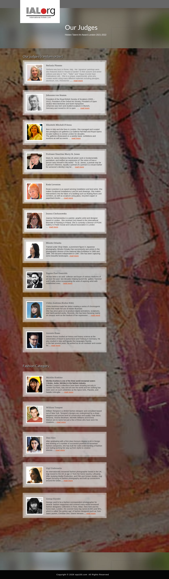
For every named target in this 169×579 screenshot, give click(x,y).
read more (84, 108)
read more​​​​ (79, 167)
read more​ (67, 283)
